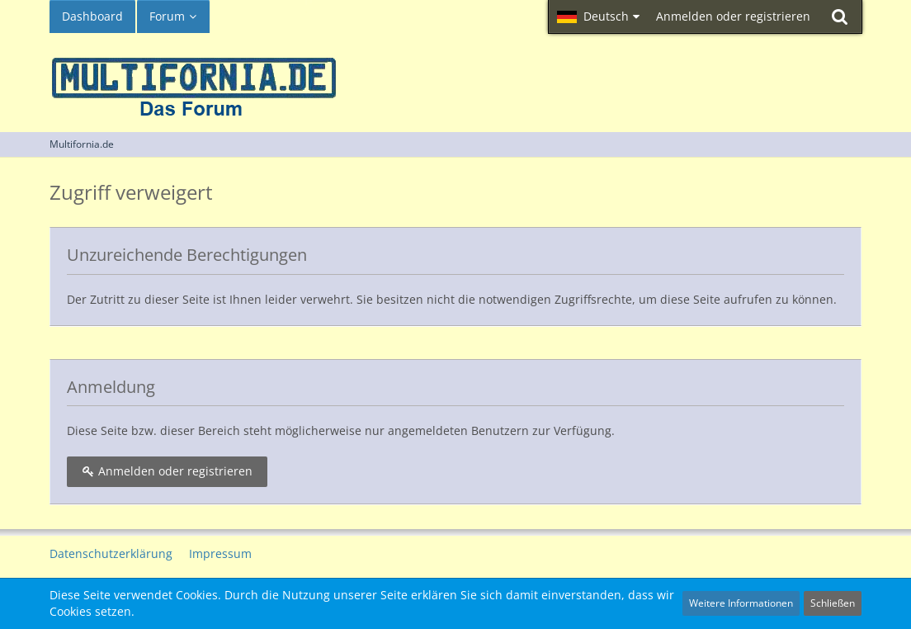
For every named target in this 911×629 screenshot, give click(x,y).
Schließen (832, 603)
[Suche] (840, 16)
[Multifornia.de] (455, 78)
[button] (598, 16)
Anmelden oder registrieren (733, 16)
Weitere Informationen (741, 603)
